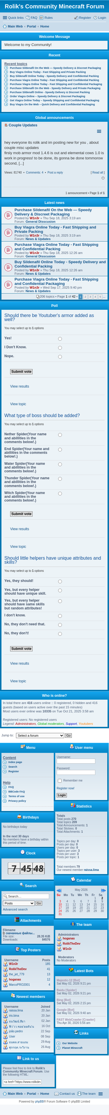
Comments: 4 (34, 172)
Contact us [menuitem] (67, 1093)
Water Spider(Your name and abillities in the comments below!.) (24, 467)
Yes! (8, 338)
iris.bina (14, 1015)
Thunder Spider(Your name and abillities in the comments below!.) (26, 482)
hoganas (15, 979)
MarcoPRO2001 (19, 984)
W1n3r (35, 218)
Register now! (65, 788)
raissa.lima (16, 1010)
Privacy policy (17, 800)
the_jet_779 (16, 974)
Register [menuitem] (85, 17)
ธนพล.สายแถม (18, 1042)
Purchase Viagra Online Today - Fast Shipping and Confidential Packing (54, 80)
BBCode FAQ (16, 791)
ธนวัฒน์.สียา (17, 1021)
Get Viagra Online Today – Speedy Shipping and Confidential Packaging (54, 100)
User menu (81, 748)
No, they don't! (16, 633)
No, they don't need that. (24, 624)
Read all (97, 172)
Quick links (16, 17)
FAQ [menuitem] (34, 17)
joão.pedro (16, 1031)
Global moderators (50, 723)
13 (48, 974)
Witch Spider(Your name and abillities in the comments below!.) (24, 496)
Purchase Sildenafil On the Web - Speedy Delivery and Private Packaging (55, 88)
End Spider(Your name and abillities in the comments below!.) (26, 452)
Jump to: (7, 735)
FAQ (11, 787)
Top (103, 178)
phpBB (39, 1101)
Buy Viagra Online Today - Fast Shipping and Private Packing (48, 72)
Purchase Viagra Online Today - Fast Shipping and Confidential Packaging (56, 84)
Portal (31, 26)
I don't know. (15, 615)
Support (71, 723)
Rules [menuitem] (48, 17)
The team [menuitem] (89, 1093)
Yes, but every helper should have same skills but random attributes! (24, 604)
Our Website (70, 1043)
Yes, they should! (18, 581)
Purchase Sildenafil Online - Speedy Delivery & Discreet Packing (50, 92)
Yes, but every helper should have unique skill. (25, 592)
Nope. (9, 356)
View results (19, 386)
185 (47, 963)
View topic (18, 404)
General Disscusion (41, 221)
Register (13, 771)
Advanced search (15, 909)
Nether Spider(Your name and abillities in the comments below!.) (25, 438)
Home (44, 1093)
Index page (15, 762)
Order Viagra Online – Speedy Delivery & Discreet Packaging (47, 96)
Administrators (25, 723)
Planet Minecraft (72, 1047)
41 (48, 969)
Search (12, 766)
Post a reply (55, 172)
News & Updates (38, 239)
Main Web (15, 1093)
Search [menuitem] (103, 27)
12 (48, 979)
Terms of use (16, 796)
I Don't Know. (15, 347)
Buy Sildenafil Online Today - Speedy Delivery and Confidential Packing (54, 76)
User (12, 1036)
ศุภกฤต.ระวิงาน (19, 1047)
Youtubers (86, 723)
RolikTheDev (18, 969)
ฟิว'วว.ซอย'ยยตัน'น (21, 1026)
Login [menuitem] (102, 17)
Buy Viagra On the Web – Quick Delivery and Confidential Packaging (52, 104)
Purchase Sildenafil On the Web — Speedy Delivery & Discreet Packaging (55, 68)
